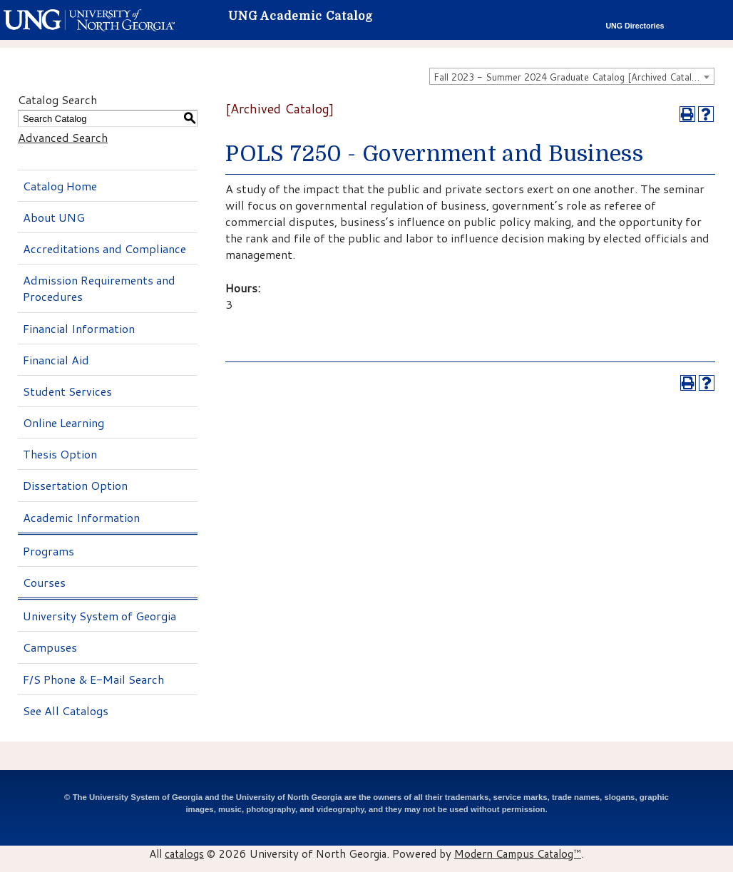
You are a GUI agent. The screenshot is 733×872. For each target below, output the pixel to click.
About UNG (54, 217)
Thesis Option (60, 454)
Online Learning (63, 422)
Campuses (50, 647)
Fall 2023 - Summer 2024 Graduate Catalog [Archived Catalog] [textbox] (570, 77)
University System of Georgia (99, 615)
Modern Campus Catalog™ (517, 853)
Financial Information (79, 328)
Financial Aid (56, 360)
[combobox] (571, 76)
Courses (44, 582)
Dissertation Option (75, 485)
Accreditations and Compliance (104, 248)
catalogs (184, 853)
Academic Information (81, 517)
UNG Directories (634, 25)
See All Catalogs (65, 710)
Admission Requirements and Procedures (99, 288)
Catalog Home (60, 186)
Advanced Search (63, 137)
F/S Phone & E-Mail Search (93, 679)
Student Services (67, 391)
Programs (48, 551)
